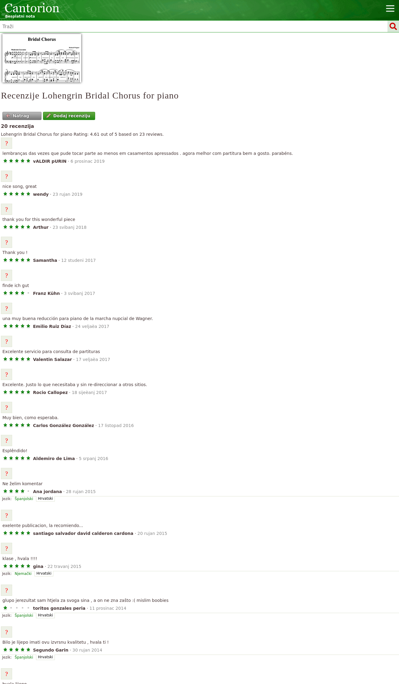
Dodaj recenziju (68, 115)
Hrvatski (45, 498)
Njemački (23, 574)
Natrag (17, 115)
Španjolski (24, 499)
